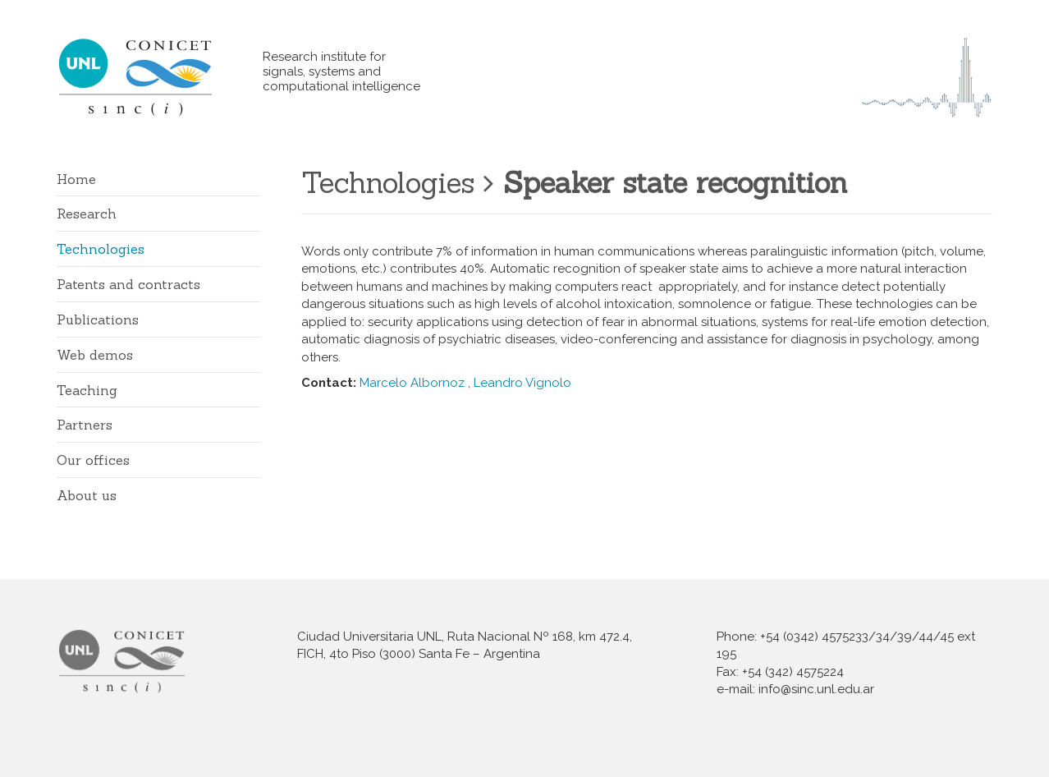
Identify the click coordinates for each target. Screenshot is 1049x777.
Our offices (93, 460)
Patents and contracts (128, 284)
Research (87, 213)
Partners (84, 424)
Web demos (95, 355)
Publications (98, 319)
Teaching (87, 390)
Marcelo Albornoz (412, 382)
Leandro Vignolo (522, 382)
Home (76, 179)
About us (87, 495)
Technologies (100, 249)
